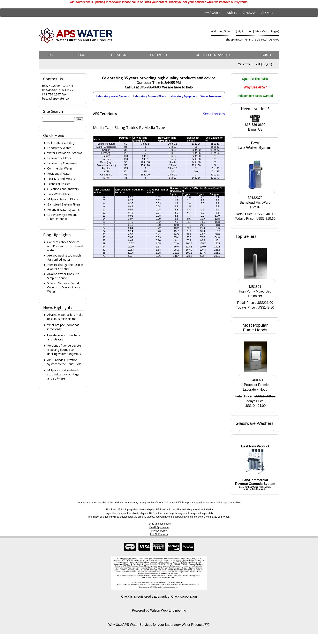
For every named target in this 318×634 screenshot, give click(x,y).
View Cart (262, 31)
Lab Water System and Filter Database (62, 217)
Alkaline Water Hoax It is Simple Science (63, 276)
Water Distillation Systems (64, 153)
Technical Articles (58, 184)
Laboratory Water (59, 148)
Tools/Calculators (59, 194)
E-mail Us (255, 129)
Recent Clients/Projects (215, 55)
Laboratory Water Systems (113, 96)
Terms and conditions (159, 523)
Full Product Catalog (60, 143)
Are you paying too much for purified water (64, 257)
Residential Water (58, 173)
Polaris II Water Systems (63, 209)
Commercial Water (59, 168)
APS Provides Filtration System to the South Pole (64, 362)
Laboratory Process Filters (149, 96)
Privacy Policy (159, 530)
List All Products (159, 534)
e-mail (199, 502)
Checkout (249, 12)
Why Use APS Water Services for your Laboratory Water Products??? (159, 624)
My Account (212, 12)
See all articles (214, 113)
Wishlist (232, 12)
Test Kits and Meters (61, 179)
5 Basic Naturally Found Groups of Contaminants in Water (65, 287)
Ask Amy (267, 12)
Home (50, 55)
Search (265, 55)
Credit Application (158, 527)
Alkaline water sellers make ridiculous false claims (65, 317)
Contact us (159, 55)
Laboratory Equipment (183, 96)
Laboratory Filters (59, 158)
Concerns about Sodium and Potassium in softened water (65, 246)
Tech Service (118, 55)
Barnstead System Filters (64, 204)
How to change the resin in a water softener (65, 267)
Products (80, 55)
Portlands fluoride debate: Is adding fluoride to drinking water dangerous (64, 350)
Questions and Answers (63, 189)
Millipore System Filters (62, 199)
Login (274, 31)
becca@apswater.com (56, 98)
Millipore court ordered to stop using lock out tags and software (64, 374)
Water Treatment (211, 96)
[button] (237, 189)
